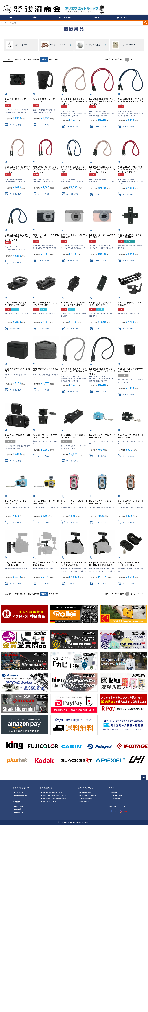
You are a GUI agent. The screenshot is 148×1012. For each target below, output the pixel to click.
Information (18, 806)
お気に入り (35, 17)
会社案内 (17, 809)
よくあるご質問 (116, 795)
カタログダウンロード (49, 801)
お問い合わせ (125, 17)
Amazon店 (53, 798)
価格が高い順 (33, 59)
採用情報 (114, 792)
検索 (145, 23)
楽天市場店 (54, 795)
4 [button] (138, 59)
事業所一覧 (18, 812)
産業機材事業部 (85, 792)
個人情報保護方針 (20, 795)
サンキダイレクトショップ (88, 795)
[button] (142, 59)
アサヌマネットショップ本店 (51, 792)
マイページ (65, 17)
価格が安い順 (20, 59)
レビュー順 (53, 59)
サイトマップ (19, 792)
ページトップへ (143, 777)
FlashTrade (84, 801)
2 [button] (131, 59)
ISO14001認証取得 (85, 798)
